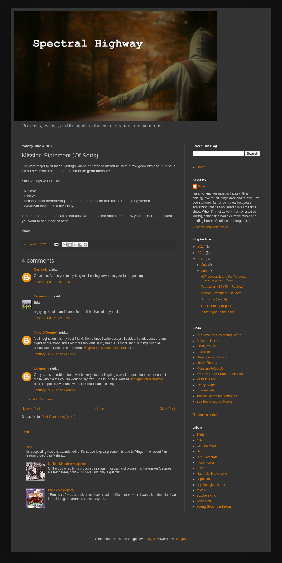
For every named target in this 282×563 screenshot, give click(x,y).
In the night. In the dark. (218, 312)
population (204, 479)
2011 (202, 253)
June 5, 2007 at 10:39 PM (52, 282)
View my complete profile (211, 227)
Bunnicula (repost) (61, 490)
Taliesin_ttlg (43, 296)
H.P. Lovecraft (207, 457)
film (199, 451)
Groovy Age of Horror (212, 357)
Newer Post (31, 409)
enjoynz (149, 539)
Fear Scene (205, 352)
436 (199, 440)
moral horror (205, 462)
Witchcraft (204, 501)
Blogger (180, 539)
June (205, 271)
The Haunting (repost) (216, 306)
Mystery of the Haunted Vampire (220, 374)
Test (25, 432)
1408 (200, 435)
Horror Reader (207, 363)
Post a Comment (40, 399)
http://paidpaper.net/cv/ (146, 379)
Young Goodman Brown (214, 507)
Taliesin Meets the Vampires (217, 396)
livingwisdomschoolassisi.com (104, 348)
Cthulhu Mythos (208, 446)
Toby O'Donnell (45, 332)
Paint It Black (206, 379)
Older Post (167, 409)
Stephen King (206, 495)
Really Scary (206, 385)
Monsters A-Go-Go (210, 368)
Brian (202, 186)
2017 (202, 246)
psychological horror (211, 485)
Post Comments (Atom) (58, 417)
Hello (29, 447)
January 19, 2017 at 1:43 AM (54, 390)
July (204, 265)
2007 (202, 259)
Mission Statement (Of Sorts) (221, 293)
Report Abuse (205, 415)
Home (99, 409)
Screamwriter (206, 390)
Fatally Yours (206, 346)
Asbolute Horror (208, 341)
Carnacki (41, 269)
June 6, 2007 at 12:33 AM (52, 318)
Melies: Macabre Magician (67, 464)
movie (201, 468)
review (201, 490)
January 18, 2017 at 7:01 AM (54, 354)
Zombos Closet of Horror (214, 401)
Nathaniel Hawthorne (212, 473)
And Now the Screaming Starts (219, 335)
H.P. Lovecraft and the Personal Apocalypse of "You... (223, 278)
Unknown (41, 368)
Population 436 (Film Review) (222, 287)
